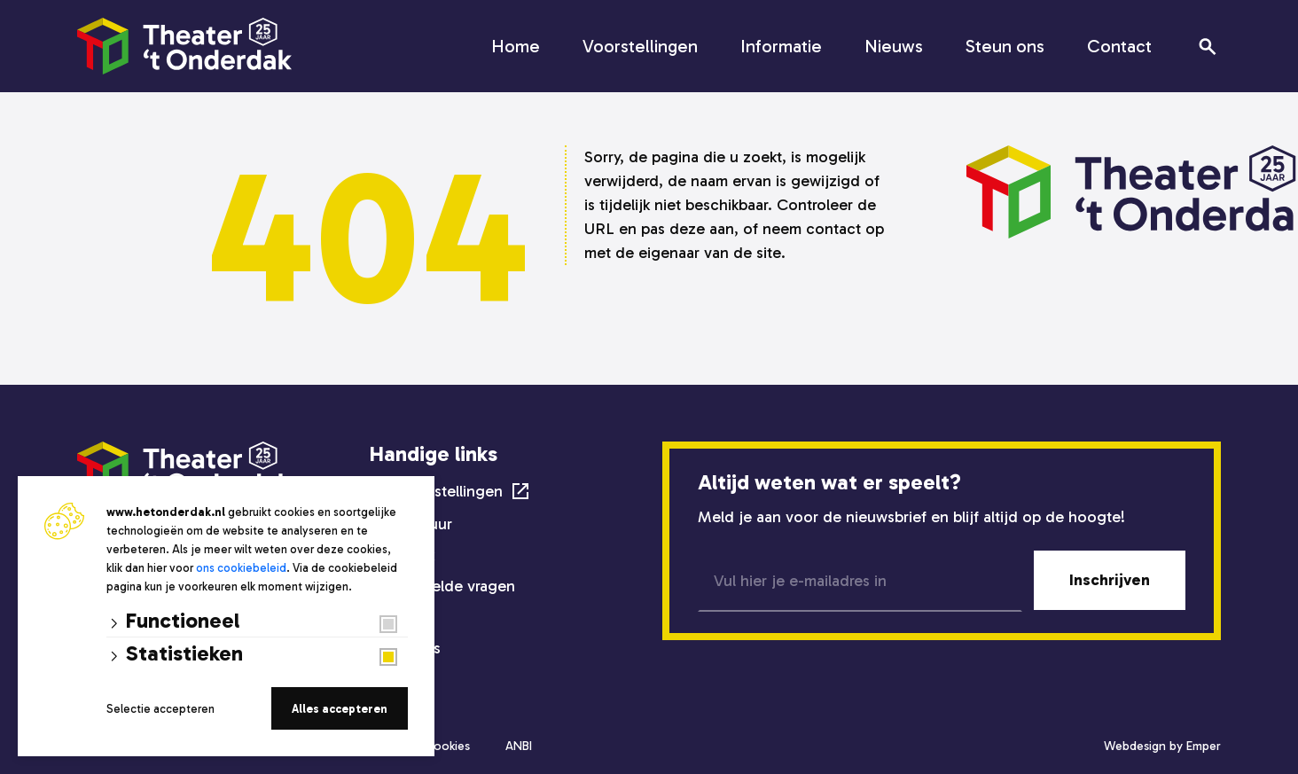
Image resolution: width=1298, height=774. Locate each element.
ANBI (518, 746)
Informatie (781, 46)
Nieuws (893, 46)
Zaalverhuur (411, 524)
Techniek (402, 555)
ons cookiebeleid (241, 568)
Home (515, 46)
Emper (1203, 746)
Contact (1119, 46)
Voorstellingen (640, 46)
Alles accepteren (339, 708)
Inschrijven (1109, 580)
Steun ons (1005, 46)
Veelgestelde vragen (442, 586)
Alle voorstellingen (436, 491)
